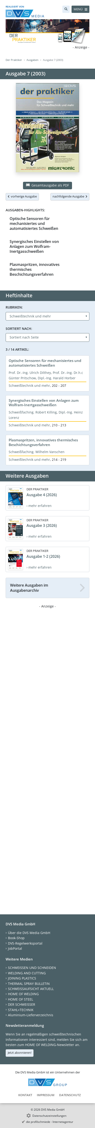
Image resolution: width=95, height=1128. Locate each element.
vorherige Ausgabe (22, 196)
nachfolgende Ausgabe (70, 196)
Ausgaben (32, 60)
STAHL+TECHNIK (21, 1010)
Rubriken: (14, 307)
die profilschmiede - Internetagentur (49, 1122)
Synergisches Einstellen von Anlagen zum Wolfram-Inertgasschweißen (34, 246)
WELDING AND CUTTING (27, 973)
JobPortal (15, 948)
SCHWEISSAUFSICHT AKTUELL (31, 989)
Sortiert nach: (19, 328)
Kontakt (25, 1095)
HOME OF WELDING (23, 994)
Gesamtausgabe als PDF (47, 185)
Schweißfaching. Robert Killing (33, 412)
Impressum (45, 1095)
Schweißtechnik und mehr (29, 385)
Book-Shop (16, 938)
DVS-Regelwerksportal (25, 943)
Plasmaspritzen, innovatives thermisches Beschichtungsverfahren (43, 442)
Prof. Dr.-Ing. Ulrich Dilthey (30, 372)
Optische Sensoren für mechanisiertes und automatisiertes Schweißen (34, 223)
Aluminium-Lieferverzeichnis (30, 1015)
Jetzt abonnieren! (19, 1052)
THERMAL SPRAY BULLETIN (29, 983)
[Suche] (66, 9)
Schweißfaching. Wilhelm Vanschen (37, 452)
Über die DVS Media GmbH (29, 933)
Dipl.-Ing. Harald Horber (57, 378)
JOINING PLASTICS (22, 978)
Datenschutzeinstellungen (49, 1116)
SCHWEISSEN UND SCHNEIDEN (32, 967)
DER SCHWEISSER (21, 1004)
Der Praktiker (14, 60)
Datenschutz (70, 1095)
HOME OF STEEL (20, 999)
